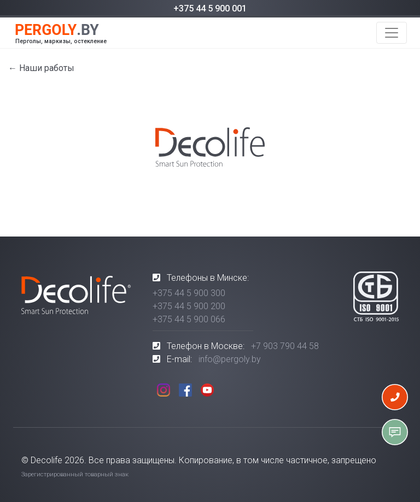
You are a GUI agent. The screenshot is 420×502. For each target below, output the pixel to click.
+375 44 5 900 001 (210, 8)
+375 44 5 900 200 (189, 306)
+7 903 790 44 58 (285, 346)
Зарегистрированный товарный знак (75, 474)
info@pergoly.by (230, 359)
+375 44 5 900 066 (189, 319)
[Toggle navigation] (391, 33)
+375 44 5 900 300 (189, 293)
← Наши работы (41, 68)
